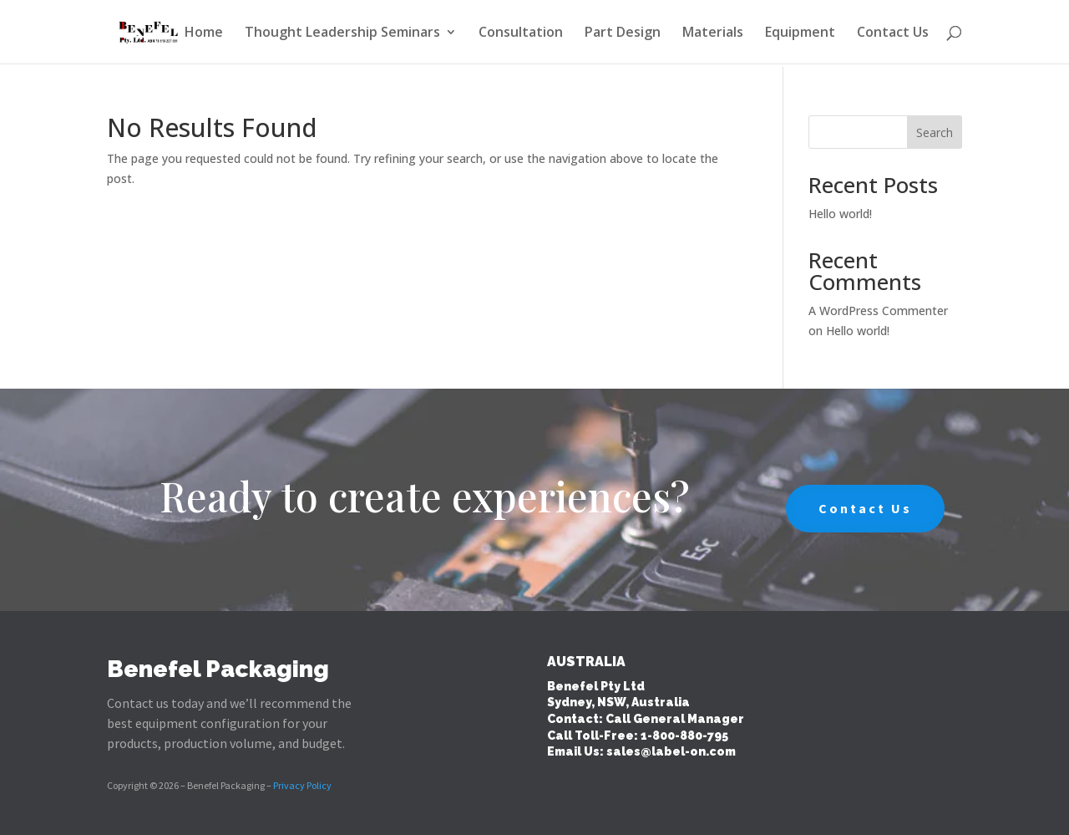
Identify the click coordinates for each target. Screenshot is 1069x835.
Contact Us (893, 33)
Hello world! (840, 213)
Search (934, 132)
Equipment (800, 33)
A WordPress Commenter (878, 310)
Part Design (623, 33)
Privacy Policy (302, 785)
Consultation (521, 33)
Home (204, 33)
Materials (712, 33)
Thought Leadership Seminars (342, 33)
